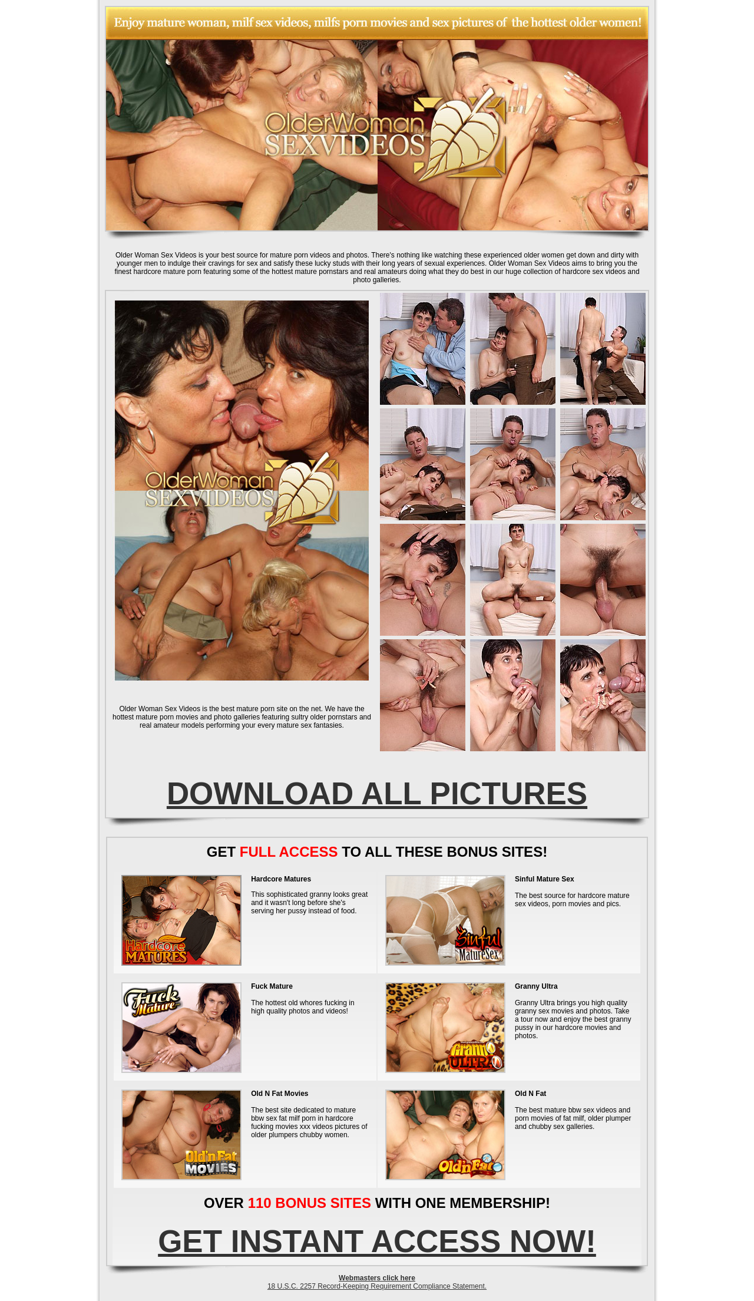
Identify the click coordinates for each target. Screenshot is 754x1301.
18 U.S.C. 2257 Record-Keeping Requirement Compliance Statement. (377, 1286)
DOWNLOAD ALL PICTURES (377, 793)
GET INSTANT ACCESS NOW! (377, 1241)
